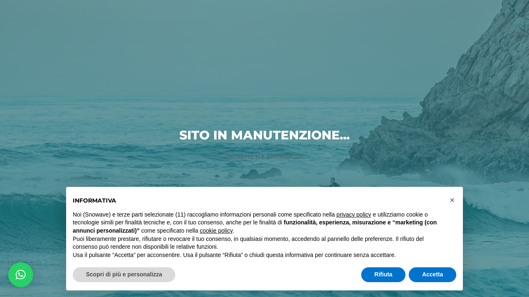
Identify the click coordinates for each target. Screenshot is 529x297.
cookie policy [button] (216, 230)
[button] (20, 274)
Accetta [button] (432, 274)
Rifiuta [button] (383, 274)
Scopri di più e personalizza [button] (124, 274)
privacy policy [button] (353, 214)
